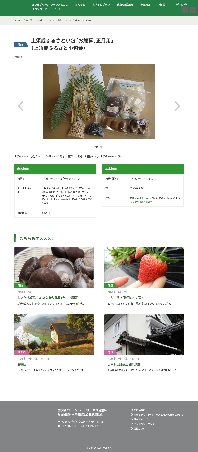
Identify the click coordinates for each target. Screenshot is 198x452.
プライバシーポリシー (145, 424)
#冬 (126, 291)
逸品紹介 (145, 4)
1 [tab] (96, 147)
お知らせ (80, 4)
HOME (17, 20)
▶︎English (31, 13)
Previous (20, 106)
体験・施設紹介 (125, 4)
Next (177, 106)
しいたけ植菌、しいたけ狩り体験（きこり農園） (48, 297)
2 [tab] (101, 147)
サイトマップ (141, 419)
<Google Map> (144, 201)
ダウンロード (39, 9)
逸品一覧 (28, 20)
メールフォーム (170, 439)
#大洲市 (18, 56)
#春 (30, 291)
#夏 (36, 358)
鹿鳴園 (21, 364)
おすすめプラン (101, 4)
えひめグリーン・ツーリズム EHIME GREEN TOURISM (13, 8)
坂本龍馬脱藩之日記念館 (123, 364)
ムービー (59, 9)
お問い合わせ (141, 410)
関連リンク (139, 428)
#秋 (41, 358)
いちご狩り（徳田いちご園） (125, 297)
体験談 (161, 4)
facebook (177, 10)
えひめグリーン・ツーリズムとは (50, 4)
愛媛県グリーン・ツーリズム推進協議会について (159, 414)
